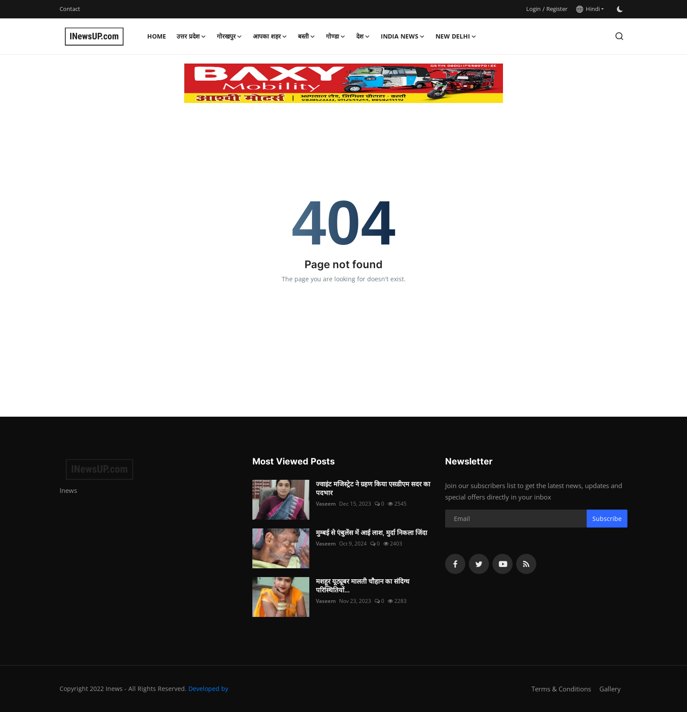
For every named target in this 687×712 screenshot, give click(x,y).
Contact (70, 9)
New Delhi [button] (456, 36)
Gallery (610, 688)
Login (533, 9)
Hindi (588, 9)
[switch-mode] (620, 9)
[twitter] (479, 564)
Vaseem (326, 503)
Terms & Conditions (561, 688)
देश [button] (363, 36)
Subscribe (607, 518)
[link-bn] (343, 83)
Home (156, 36)
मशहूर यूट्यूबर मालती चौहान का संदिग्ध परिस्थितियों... (362, 585)
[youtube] (502, 564)
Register (556, 9)
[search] (619, 36)
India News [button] (403, 36)
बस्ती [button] (306, 36)
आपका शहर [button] (270, 36)
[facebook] (455, 564)
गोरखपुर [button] (229, 36)
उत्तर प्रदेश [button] (191, 36)
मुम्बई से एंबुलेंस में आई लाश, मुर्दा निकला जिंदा (371, 532)
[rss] (526, 564)
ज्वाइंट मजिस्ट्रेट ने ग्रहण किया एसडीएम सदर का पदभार (373, 488)
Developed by (208, 688)
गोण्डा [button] (336, 36)
